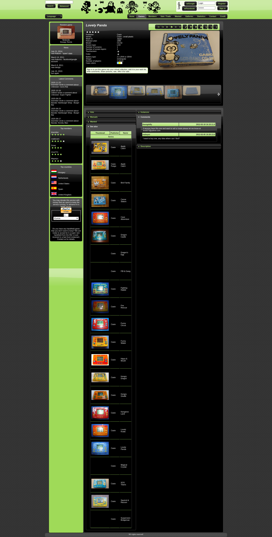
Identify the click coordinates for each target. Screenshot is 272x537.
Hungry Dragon (124, 377)
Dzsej (53, 145)
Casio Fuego (113, 165)
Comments (145, 117)
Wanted (93, 122)
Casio (113, 147)
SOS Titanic (123, 483)
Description (146, 146)
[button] (50, 6)
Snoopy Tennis (66, 42)
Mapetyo (54, 159)
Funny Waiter (123, 342)
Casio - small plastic (125, 37)
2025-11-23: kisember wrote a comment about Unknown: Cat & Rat (65, 85)
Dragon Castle (124, 236)
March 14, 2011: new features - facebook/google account (64, 59)
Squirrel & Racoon (125, 501)
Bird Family (125, 183)
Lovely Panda (123, 448)
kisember (55, 132)
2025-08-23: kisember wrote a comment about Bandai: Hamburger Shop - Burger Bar (65, 102)
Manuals (93, 117)
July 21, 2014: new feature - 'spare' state (61, 52)
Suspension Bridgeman (125, 519)
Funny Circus (123, 324)
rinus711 (54, 152)
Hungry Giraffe (124, 395)
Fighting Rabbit (124, 289)
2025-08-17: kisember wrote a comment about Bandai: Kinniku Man (65, 121)
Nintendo (66, 40)
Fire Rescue (124, 307)
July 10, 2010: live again (57, 72)
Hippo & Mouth (124, 360)
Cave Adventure (125, 218)
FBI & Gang (125, 271)
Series (111, 137)
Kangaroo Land (125, 413)
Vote (92, 112)
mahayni (146, 134)
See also (93, 126)
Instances (145, 112)
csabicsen (55, 139)
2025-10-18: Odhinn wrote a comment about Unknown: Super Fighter (64, 93)
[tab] (111, 112)
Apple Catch (123, 147)
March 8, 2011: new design (57, 66)
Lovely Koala (123, 430)
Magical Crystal (124, 466)
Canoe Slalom (123, 200)
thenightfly (147, 124)
